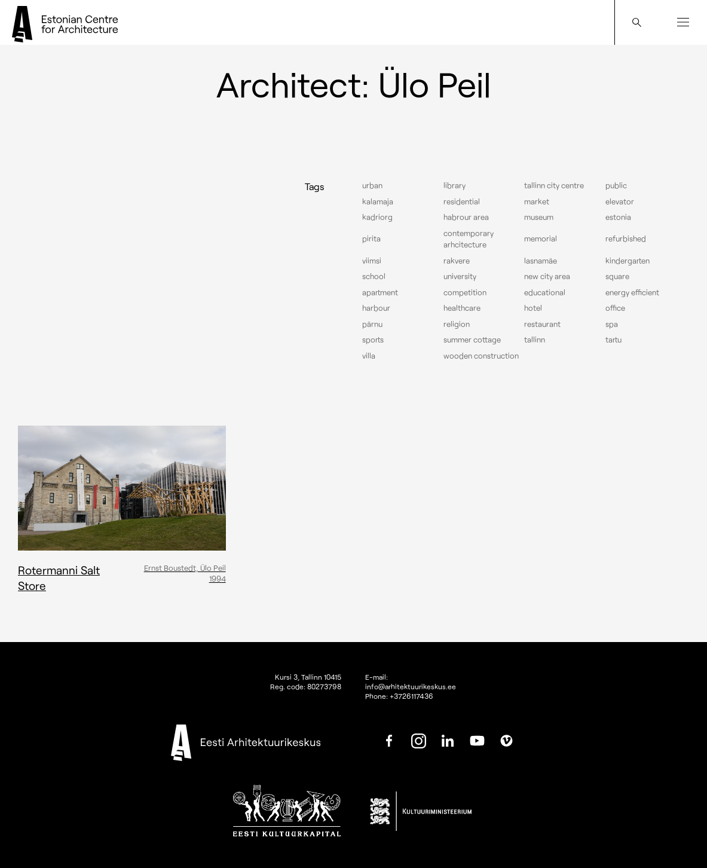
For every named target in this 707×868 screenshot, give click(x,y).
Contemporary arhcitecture (468, 239)
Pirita (371, 238)
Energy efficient (632, 292)
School (373, 276)
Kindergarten (627, 260)
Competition (464, 292)
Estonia (618, 217)
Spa (611, 324)
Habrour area (466, 217)
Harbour (376, 308)
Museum (538, 217)
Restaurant (542, 324)
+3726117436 (411, 696)
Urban (372, 185)
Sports (373, 339)
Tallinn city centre (554, 185)
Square (617, 276)
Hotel (533, 308)
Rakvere (456, 260)
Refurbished (625, 238)
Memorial (540, 238)
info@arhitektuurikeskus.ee (410, 686)
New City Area (547, 276)
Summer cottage (472, 339)
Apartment (380, 292)
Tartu (613, 339)
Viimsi (371, 260)
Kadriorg (377, 217)
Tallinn (534, 339)
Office (615, 308)
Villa (368, 355)
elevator (619, 201)
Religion (456, 324)
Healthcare (461, 308)
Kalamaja (377, 201)
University (459, 276)
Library (454, 185)
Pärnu (372, 324)
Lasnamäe (540, 260)
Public (616, 185)
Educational (544, 292)
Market (536, 201)
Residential (461, 201)
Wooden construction (481, 355)
